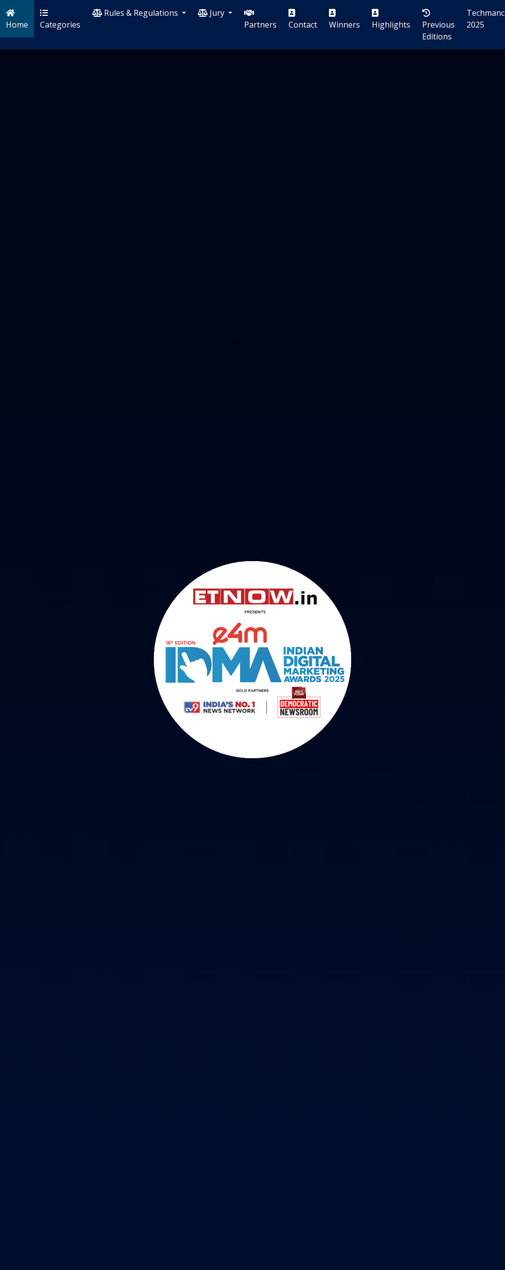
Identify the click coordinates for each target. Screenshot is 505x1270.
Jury (212, 12)
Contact (303, 19)
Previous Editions (438, 25)
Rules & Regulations (136, 12)
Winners (344, 19)
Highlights (391, 19)
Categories (60, 19)
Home (17, 19)
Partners (260, 19)
